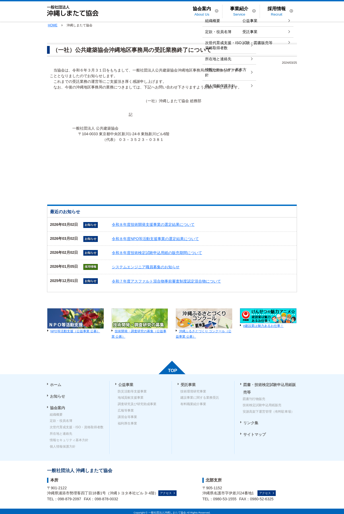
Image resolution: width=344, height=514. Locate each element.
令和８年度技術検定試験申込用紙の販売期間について (157, 253)
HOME (53, 25)
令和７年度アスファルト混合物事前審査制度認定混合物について (166, 281)
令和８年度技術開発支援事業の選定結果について (153, 224)
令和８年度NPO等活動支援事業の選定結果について (155, 239)
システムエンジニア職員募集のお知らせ (146, 267)
